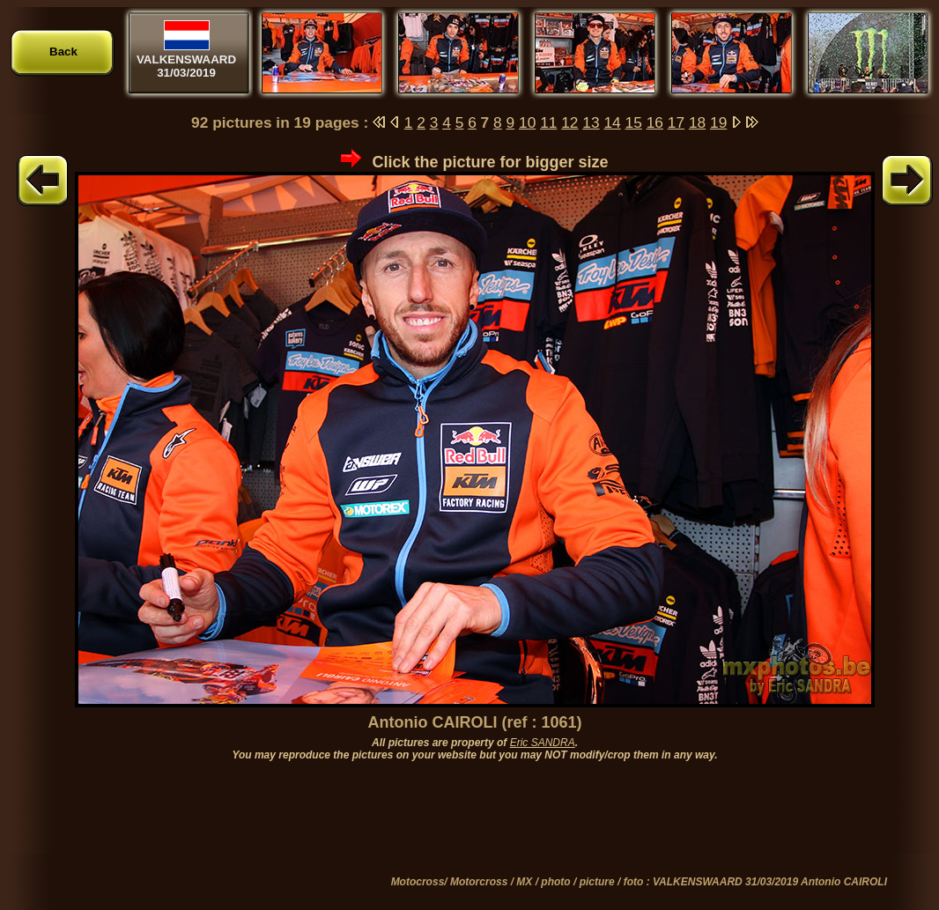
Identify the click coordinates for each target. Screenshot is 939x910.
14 (611, 122)
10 (527, 122)
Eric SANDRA (542, 742)
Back (63, 51)
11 (548, 122)
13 (590, 122)
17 (676, 122)
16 (655, 122)
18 (697, 122)
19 (718, 122)
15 (633, 122)
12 (569, 122)
